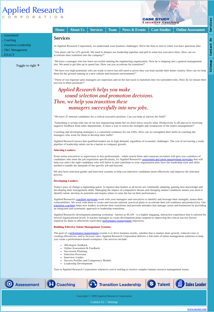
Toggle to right (27, 65)
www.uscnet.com (197, 308)
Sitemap (112, 302)
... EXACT (7, 55)
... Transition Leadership (16, 45)
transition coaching (64, 205)
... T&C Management (14, 50)
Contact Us (97, 302)
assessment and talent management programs (167, 159)
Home (59, 30)
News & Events (134, 30)
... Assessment (9, 35)
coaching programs (87, 199)
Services (96, 30)
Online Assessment (190, 30)
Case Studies (161, 30)
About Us (77, 30)
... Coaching (8, 40)
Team (112, 30)
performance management (117, 220)
